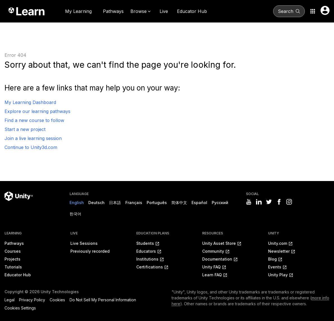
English (77, 202)
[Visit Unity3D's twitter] (269, 202)
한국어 (75, 213)
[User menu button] (325, 10)
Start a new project (24, 129)
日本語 (115, 202)
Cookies (57, 299)
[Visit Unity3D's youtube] (249, 202)
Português (157, 202)
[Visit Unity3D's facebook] (279, 202)
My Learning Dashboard (30, 102)
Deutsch (96, 202)
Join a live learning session (33, 138)
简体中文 (179, 202)
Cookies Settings (20, 308)
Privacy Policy (32, 299)
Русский (220, 202)
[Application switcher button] (312, 11)
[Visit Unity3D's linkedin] (259, 202)
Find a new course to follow (34, 120)
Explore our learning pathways (37, 111)
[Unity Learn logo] (26, 11)
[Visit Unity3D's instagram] (289, 202)
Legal (9, 299)
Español (199, 202)
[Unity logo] (18, 196)
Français (133, 202)
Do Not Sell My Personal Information (103, 299)
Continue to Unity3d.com (30, 147)
